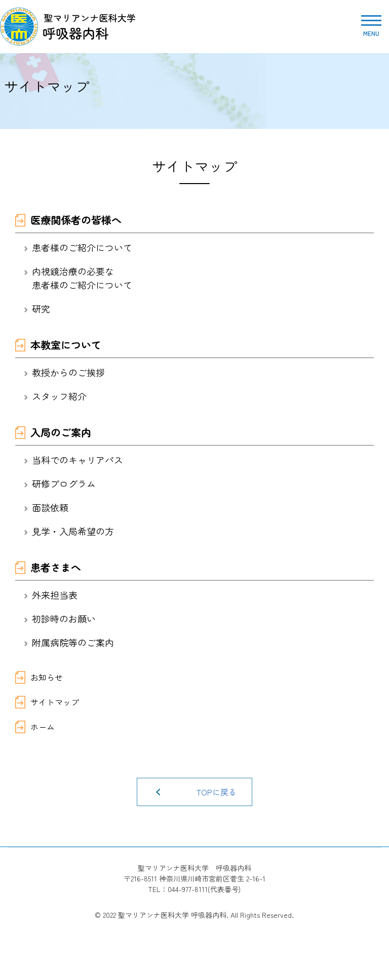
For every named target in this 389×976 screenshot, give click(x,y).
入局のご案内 (60, 432)
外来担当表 (54, 594)
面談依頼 (50, 507)
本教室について (65, 344)
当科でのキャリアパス (77, 459)
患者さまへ (55, 567)
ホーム (42, 727)
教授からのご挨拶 (68, 372)
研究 (41, 308)
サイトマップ (54, 702)
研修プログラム (64, 483)
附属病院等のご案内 (73, 642)
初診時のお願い (64, 618)
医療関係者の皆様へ (76, 219)
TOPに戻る (217, 792)
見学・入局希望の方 (73, 531)
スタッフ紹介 (59, 396)
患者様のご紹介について (82, 247)
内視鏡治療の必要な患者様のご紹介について (82, 277)
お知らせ (46, 677)
